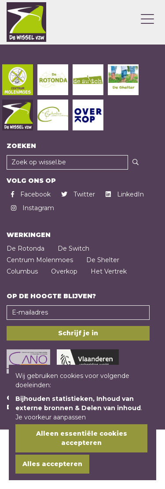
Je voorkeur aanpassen (50, 417)
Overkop (64, 271)
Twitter (78, 194)
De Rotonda (25, 248)
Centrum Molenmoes (40, 260)
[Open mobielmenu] (147, 20)
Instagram (32, 208)
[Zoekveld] (67, 162)
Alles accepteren (52, 464)
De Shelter (102, 260)
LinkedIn (125, 194)
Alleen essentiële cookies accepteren (81, 438)
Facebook (31, 194)
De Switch (73, 248)
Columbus (22, 271)
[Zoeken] (135, 162)
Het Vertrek (109, 271)
